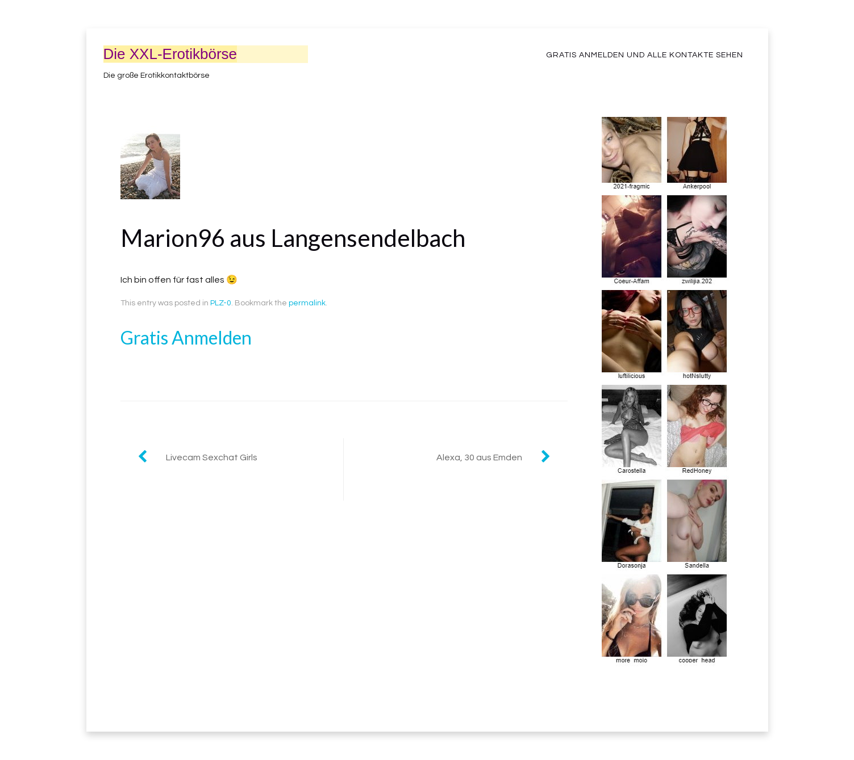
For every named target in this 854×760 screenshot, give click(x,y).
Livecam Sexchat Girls (211, 457)
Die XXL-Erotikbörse (170, 53)
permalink (307, 303)
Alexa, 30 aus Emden (479, 457)
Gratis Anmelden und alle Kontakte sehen (644, 55)
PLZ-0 (220, 303)
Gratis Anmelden (186, 337)
